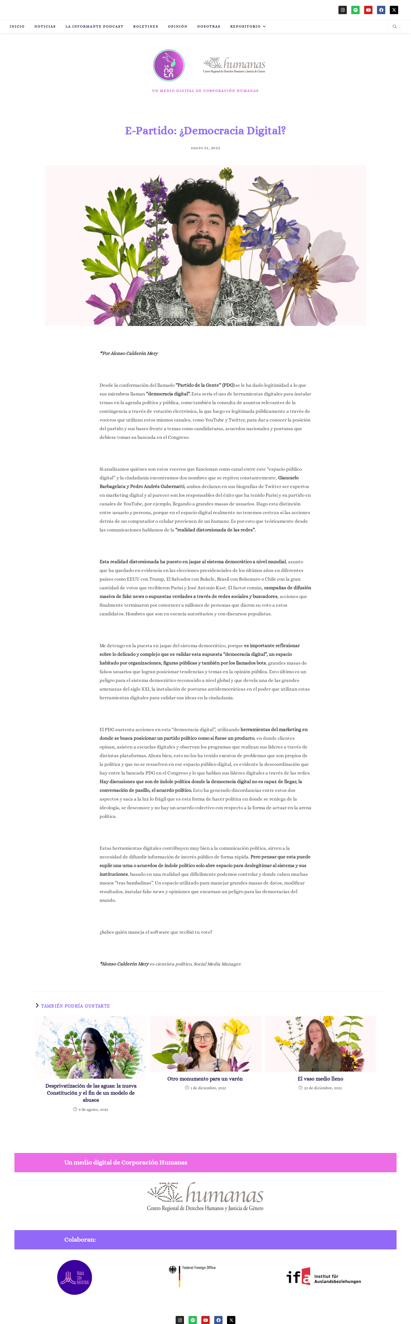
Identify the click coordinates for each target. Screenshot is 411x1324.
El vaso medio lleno (320, 1079)
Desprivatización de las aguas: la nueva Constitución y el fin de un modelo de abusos (90, 1093)
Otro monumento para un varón (205, 1079)
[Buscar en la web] (394, 27)
